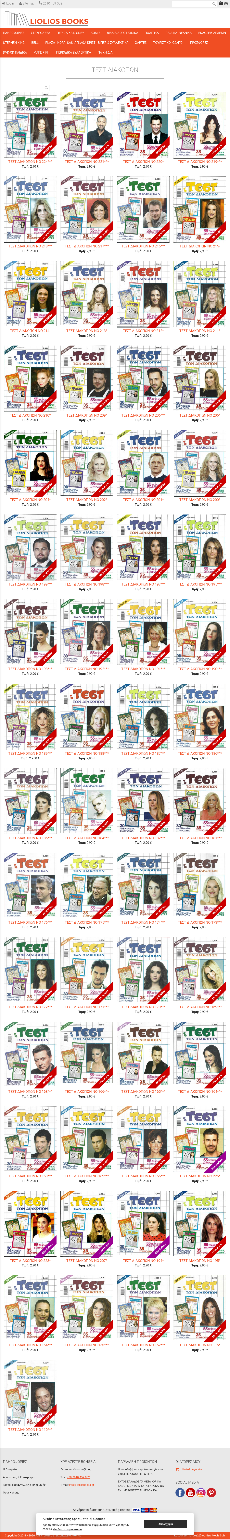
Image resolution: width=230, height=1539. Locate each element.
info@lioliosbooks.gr (81, 1484)
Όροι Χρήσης (11, 1492)
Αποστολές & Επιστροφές (19, 1477)
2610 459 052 (50, 3)
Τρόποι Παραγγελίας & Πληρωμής (24, 1484)
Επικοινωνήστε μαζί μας (75, 1469)
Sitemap (26, 3)
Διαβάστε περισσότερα (67, 1529)
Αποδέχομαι (166, 1524)
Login (8, 3)
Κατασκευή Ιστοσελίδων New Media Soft (199, 1535)
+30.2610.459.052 (78, 1477)
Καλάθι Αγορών (188, 1469)
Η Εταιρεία (10, 1469)
